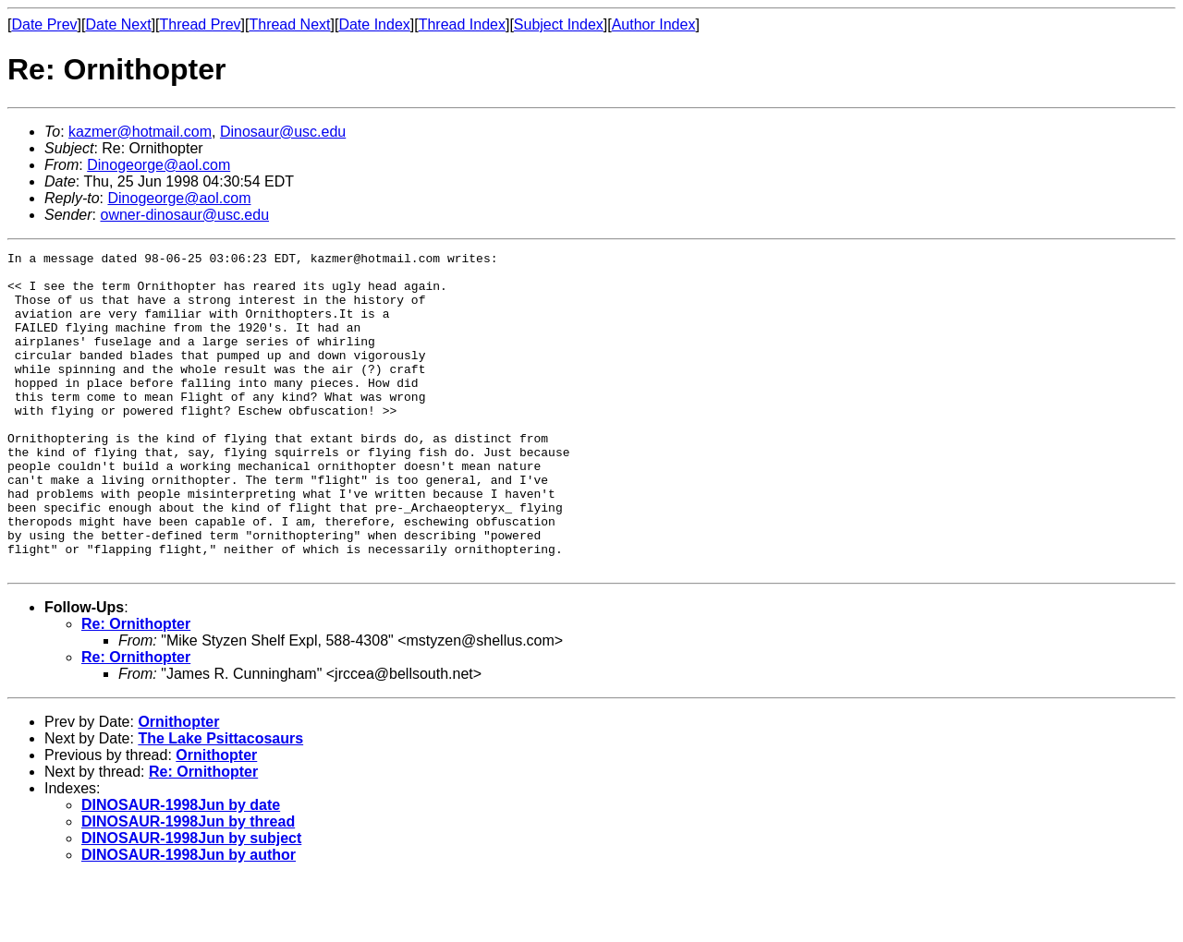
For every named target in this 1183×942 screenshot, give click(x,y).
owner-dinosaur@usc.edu (184, 215)
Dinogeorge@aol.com (158, 165)
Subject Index (559, 24)
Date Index (373, 24)
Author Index (654, 24)
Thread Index (462, 24)
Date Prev (44, 24)
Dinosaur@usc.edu (283, 131)
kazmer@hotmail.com (140, 131)
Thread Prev (200, 24)
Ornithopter (178, 785)
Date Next (118, 24)
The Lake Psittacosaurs (220, 802)
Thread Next (289, 24)
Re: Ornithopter (135, 687)
